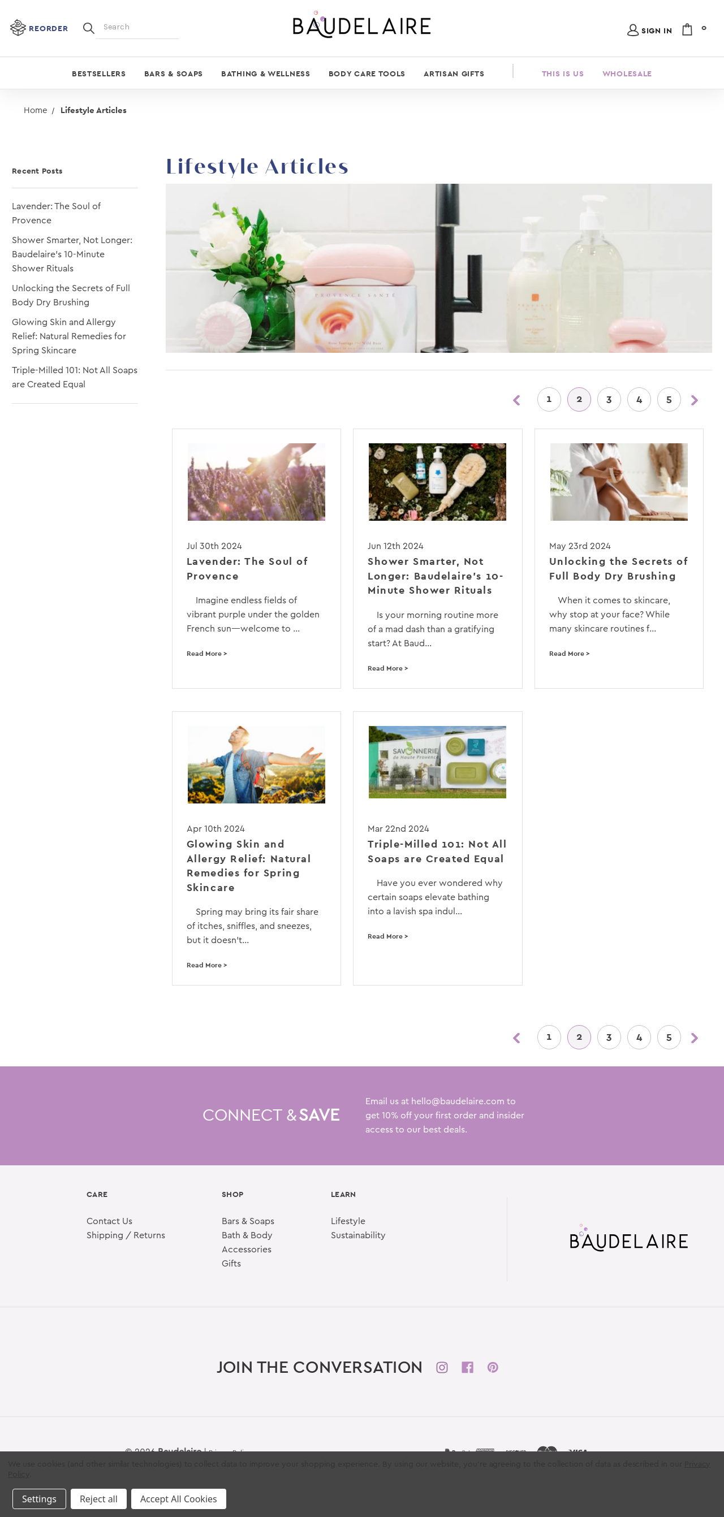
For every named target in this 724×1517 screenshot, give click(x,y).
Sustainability (358, 1235)
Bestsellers (99, 73)
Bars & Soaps (173, 73)
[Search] (89, 27)
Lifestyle (348, 1221)
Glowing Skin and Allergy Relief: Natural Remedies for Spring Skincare (69, 336)
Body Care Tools (367, 73)
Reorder (48, 28)
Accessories (247, 1249)
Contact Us (109, 1221)
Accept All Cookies (178, 1499)
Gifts (231, 1263)
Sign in (657, 30)
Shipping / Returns (126, 1235)
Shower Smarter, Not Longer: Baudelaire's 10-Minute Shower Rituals (72, 254)
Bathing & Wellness (266, 73)
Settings (39, 1499)
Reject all (99, 1499)
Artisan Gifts (454, 73)
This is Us (563, 73)
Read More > (207, 653)
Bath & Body (247, 1235)
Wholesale (627, 73)
